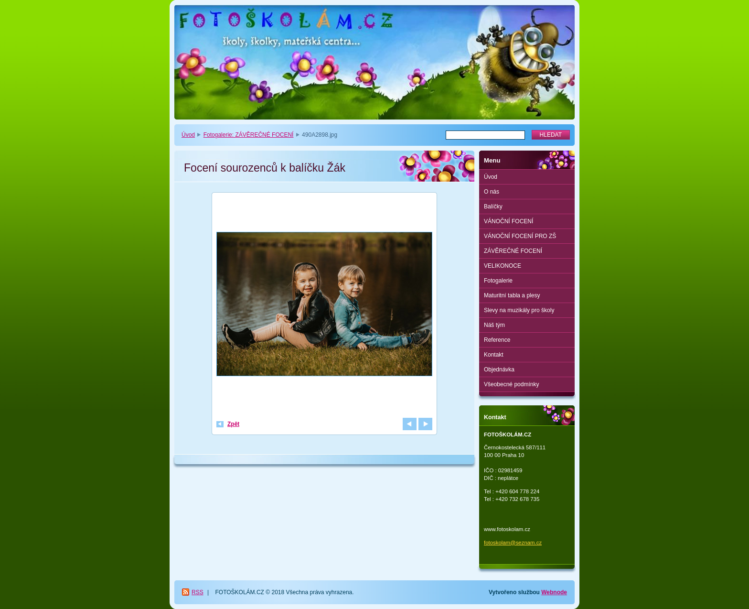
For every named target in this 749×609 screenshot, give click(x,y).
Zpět (233, 424)
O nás (491, 191)
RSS (197, 592)
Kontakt (493, 354)
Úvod (188, 134)
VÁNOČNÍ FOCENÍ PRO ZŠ (520, 236)
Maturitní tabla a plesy (512, 295)
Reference (497, 340)
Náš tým (494, 325)
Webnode (554, 592)
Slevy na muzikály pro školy (519, 310)
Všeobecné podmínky (511, 384)
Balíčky (493, 206)
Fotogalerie (498, 280)
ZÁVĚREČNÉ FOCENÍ (513, 251)
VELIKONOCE (502, 265)
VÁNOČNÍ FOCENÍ (508, 221)
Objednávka (499, 369)
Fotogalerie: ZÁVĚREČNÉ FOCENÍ (248, 134)
